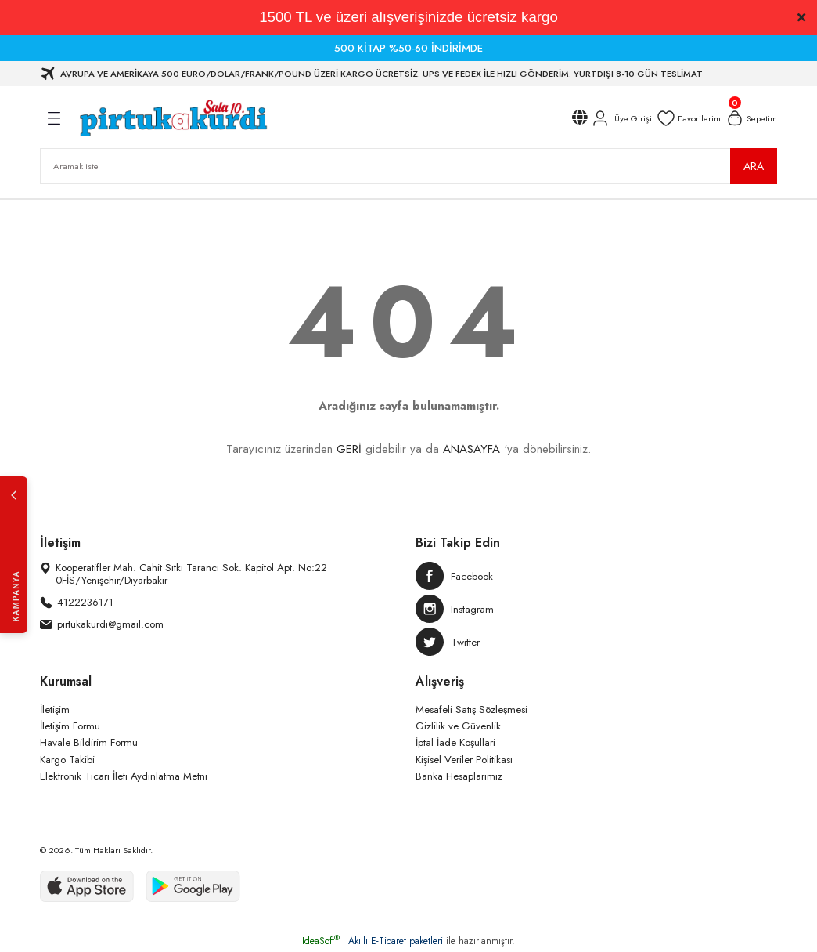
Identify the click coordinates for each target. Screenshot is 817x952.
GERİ (349, 449)
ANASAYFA (471, 449)
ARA (753, 166)
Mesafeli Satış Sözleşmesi (471, 709)
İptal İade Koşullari (455, 742)
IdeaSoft (321, 941)
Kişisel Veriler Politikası (464, 759)
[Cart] (751, 118)
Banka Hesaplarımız (459, 776)
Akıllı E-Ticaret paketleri (395, 941)
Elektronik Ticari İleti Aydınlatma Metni (123, 776)
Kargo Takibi (67, 759)
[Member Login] (621, 118)
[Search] (408, 166)
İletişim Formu (70, 726)
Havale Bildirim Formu (89, 742)
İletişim (55, 709)
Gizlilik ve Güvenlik (458, 726)
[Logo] (172, 118)
